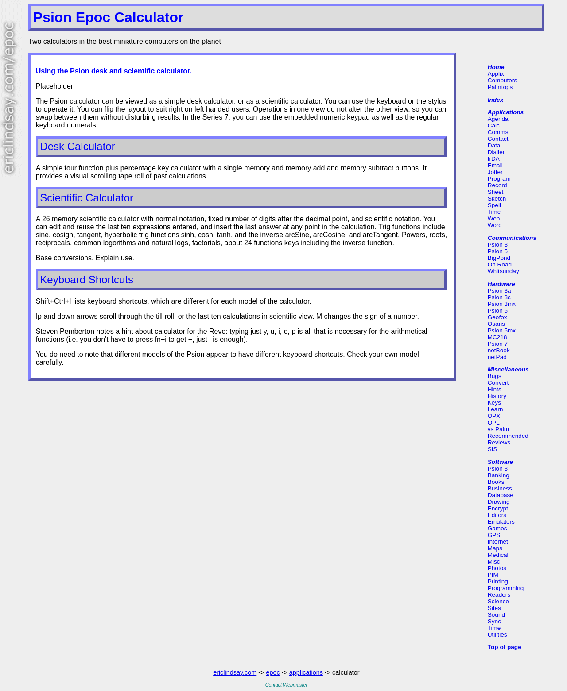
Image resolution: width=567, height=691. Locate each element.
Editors (497, 515)
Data (494, 145)
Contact (498, 138)
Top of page (504, 647)
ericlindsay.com (234, 672)
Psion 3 (498, 244)
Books (496, 482)
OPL (494, 422)
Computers (502, 80)
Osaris (496, 323)
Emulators (501, 521)
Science (498, 601)
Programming (506, 588)
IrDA (494, 158)
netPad (497, 357)
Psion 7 (498, 343)
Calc (494, 125)
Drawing (499, 501)
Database (500, 495)
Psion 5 (498, 251)
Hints (494, 389)
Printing (498, 581)
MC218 (497, 337)
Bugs (494, 376)
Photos (497, 568)
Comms (498, 132)
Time (494, 211)
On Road (500, 264)
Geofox (497, 317)
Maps (495, 548)
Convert (498, 382)
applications (306, 672)
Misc (494, 561)
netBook (499, 350)
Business (500, 488)
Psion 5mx (502, 330)
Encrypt (498, 508)
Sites (494, 608)
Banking (498, 475)
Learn (495, 409)
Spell (494, 205)
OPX (494, 416)
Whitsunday (503, 271)
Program (499, 178)
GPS (494, 535)
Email (495, 165)
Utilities (497, 634)
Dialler (496, 152)
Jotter (495, 172)
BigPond (499, 258)
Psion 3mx (502, 304)
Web (494, 218)
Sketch (497, 198)
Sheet (496, 192)
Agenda (498, 119)
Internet (498, 541)
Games (497, 528)
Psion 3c (499, 297)
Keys (494, 402)
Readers (499, 594)
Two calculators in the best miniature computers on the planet (124, 41)
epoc (273, 672)
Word (495, 225)
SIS (492, 449)
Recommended (508, 435)
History (497, 396)
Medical (498, 555)
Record (497, 185)
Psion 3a (499, 290)
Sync (494, 621)
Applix (496, 73)
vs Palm (498, 429)
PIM (493, 574)
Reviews (499, 442)
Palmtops (500, 87)
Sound (496, 614)
